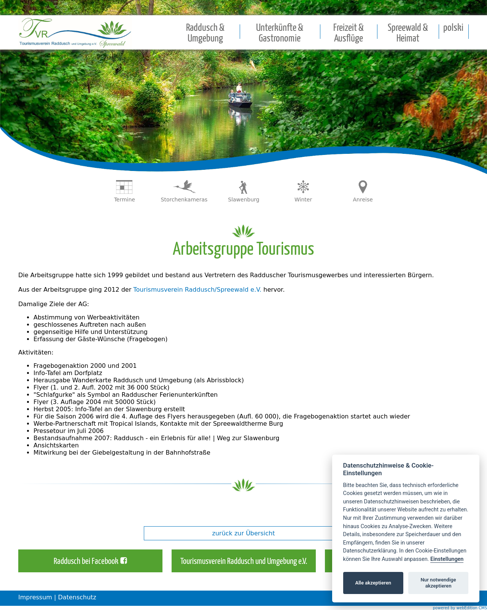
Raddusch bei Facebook (86, 561)
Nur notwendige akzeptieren (438, 583)
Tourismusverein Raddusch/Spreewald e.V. (197, 289)
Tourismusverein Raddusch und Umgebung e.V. (243, 561)
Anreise (363, 199)
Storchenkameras (184, 199)
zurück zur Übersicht (243, 533)
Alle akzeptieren (373, 583)
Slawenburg (243, 199)
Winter (303, 199)
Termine (124, 199)
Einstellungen (446, 559)
